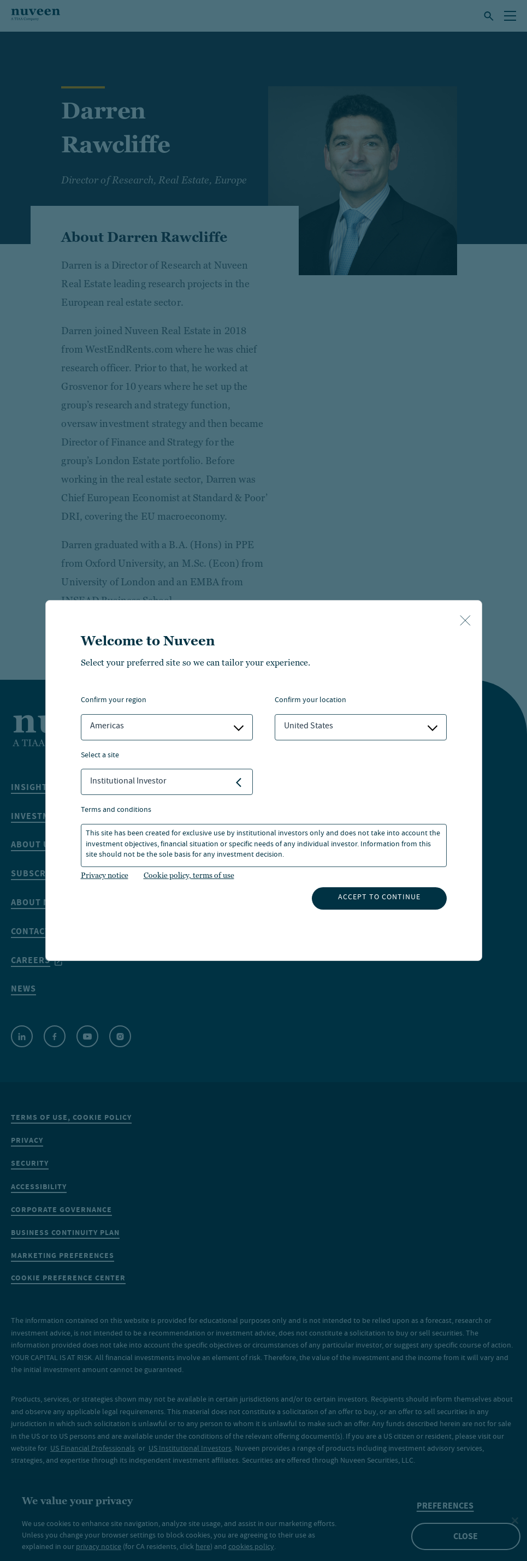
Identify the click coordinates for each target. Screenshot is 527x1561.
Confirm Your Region (113, 700)
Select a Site (100, 756)
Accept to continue (379, 898)
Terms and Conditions (116, 810)
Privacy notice (104, 875)
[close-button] (465, 621)
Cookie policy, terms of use (189, 875)
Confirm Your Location (310, 700)
